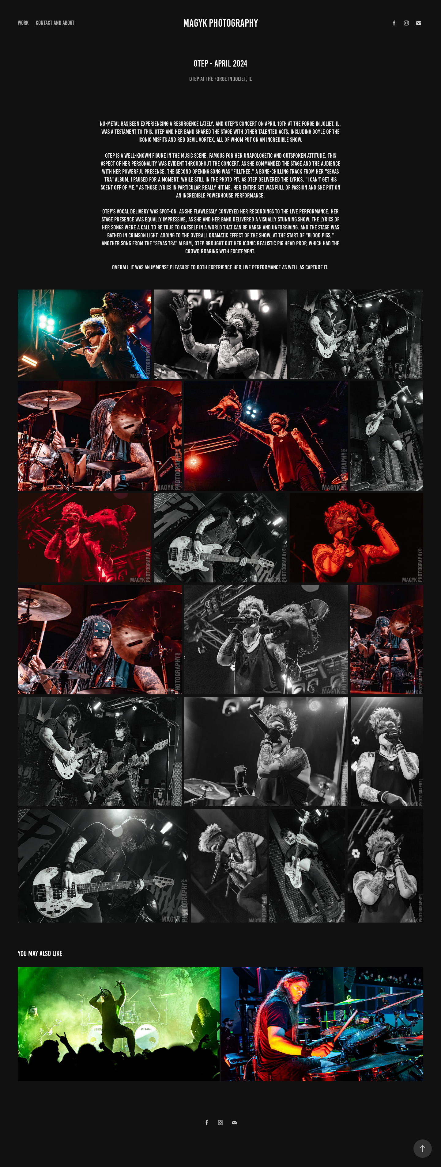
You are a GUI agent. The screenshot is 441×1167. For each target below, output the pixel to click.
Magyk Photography (220, 23)
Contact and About (55, 23)
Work (23, 23)
